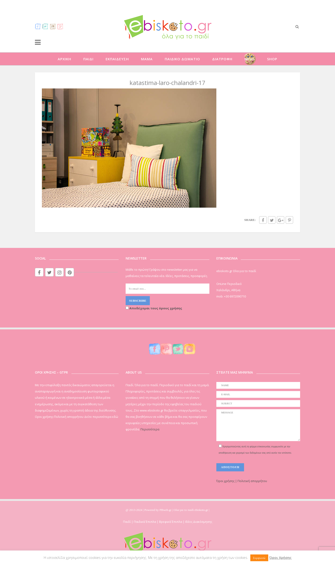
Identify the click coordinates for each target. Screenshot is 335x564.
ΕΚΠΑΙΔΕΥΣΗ (117, 59)
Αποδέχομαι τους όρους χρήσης (154, 308)
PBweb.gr (166, 510)
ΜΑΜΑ (147, 59)
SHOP (272, 59)
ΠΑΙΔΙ (88, 59)
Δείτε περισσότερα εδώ (101, 417)
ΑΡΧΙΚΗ (64, 59)
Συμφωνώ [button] (259, 558)
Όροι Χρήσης (280, 557)
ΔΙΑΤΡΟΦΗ (222, 59)
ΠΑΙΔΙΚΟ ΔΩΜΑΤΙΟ (182, 59)
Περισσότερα (150, 429)
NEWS (250, 59)
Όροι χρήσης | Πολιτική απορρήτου (241, 481)
